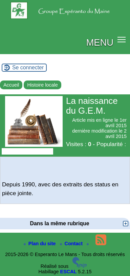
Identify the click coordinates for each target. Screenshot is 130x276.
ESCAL (68, 271)
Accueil (11, 85)
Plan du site (40, 243)
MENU (99, 42)
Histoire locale (42, 85)
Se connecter (28, 67)
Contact (72, 243)
